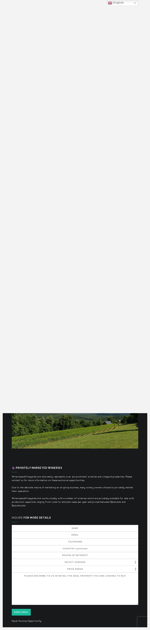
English (116, 3)
